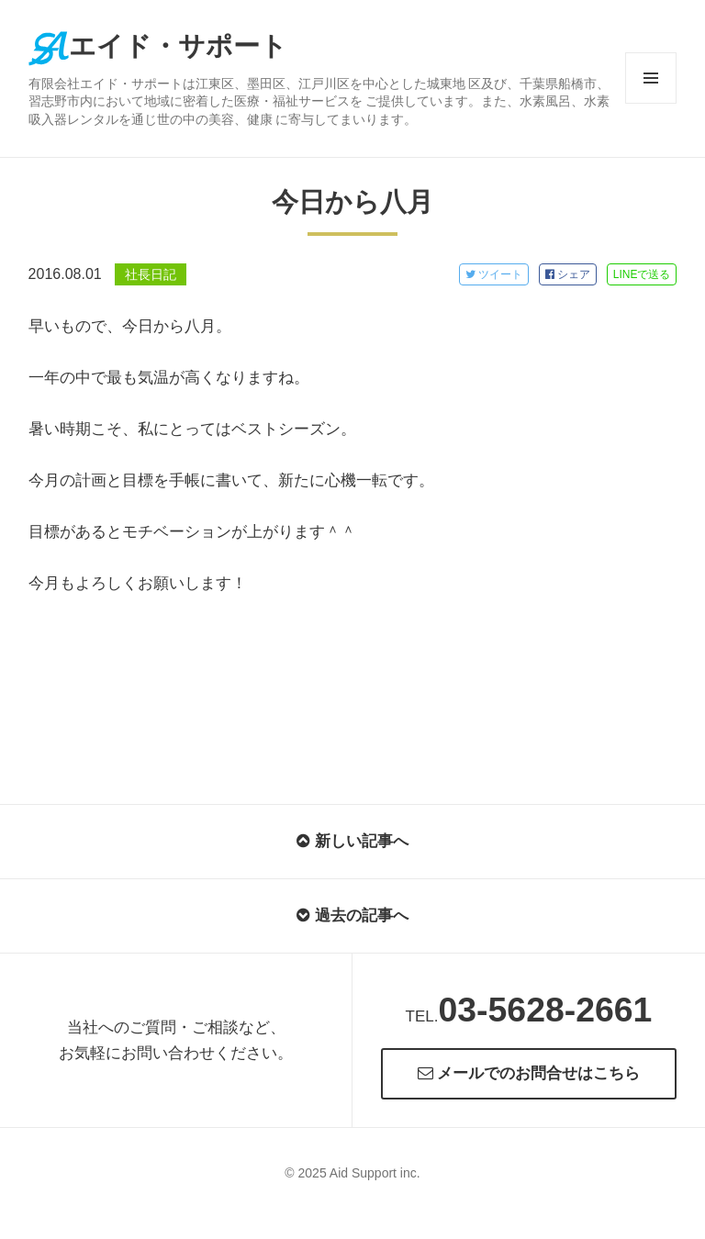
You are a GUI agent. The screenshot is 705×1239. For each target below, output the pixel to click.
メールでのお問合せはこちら (529, 1073)
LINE (642, 274)
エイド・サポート (157, 46)
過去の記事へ (352, 915)
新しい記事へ (352, 841)
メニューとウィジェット (651, 103)
